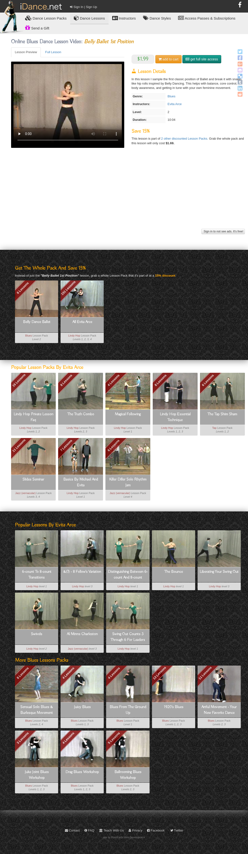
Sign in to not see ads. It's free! (223, 231)
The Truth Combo (80, 414)
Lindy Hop (74, 335)
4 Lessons (113, 380)
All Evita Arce (82, 322)
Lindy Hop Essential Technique (175, 417)
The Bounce (173, 571)
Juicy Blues (82, 707)
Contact (72, 830)
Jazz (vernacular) (25, 493)
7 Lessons (66, 445)
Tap (214, 427)
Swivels (36, 634)
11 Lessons (19, 445)
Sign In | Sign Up (83, 7)
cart (168, 59)
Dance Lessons (89, 18)
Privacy (135, 830)
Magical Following (128, 414)
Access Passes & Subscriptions (206, 18)
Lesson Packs (46, 18)
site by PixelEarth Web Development (124, 837)
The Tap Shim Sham (222, 414)
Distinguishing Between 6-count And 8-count (128, 574)
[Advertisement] (128, 194)
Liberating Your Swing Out (219, 571)
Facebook (156, 830)
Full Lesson (53, 52)
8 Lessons (66, 380)
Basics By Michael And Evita (80, 482)
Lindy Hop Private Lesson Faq (33, 417)
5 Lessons (114, 738)
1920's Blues (173, 707)
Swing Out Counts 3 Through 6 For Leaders (127, 637)
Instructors (124, 18)
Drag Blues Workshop (82, 772)
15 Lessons (19, 380)
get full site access (202, 59)
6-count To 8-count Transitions (36, 574)
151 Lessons (68, 288)
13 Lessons (159, 673)
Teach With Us (111, 830)
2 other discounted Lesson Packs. (185, 138)
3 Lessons (22, 738)
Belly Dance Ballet (36, 322)
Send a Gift (37, 27)
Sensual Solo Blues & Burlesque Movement (36, 710)
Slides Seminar (33, 479)
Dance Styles (157, 18)
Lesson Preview (26, 52)
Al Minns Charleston (82, 634)
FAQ (89, 830)
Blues (171, 96)
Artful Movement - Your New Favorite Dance (219, 710)
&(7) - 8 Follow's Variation (82, 571)
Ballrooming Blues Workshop (127, 775)
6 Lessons (22, 287)
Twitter (176, 830)
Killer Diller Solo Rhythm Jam (127, 482)
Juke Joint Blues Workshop (37, 775)
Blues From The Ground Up (128, 710)
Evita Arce (174, 104)
